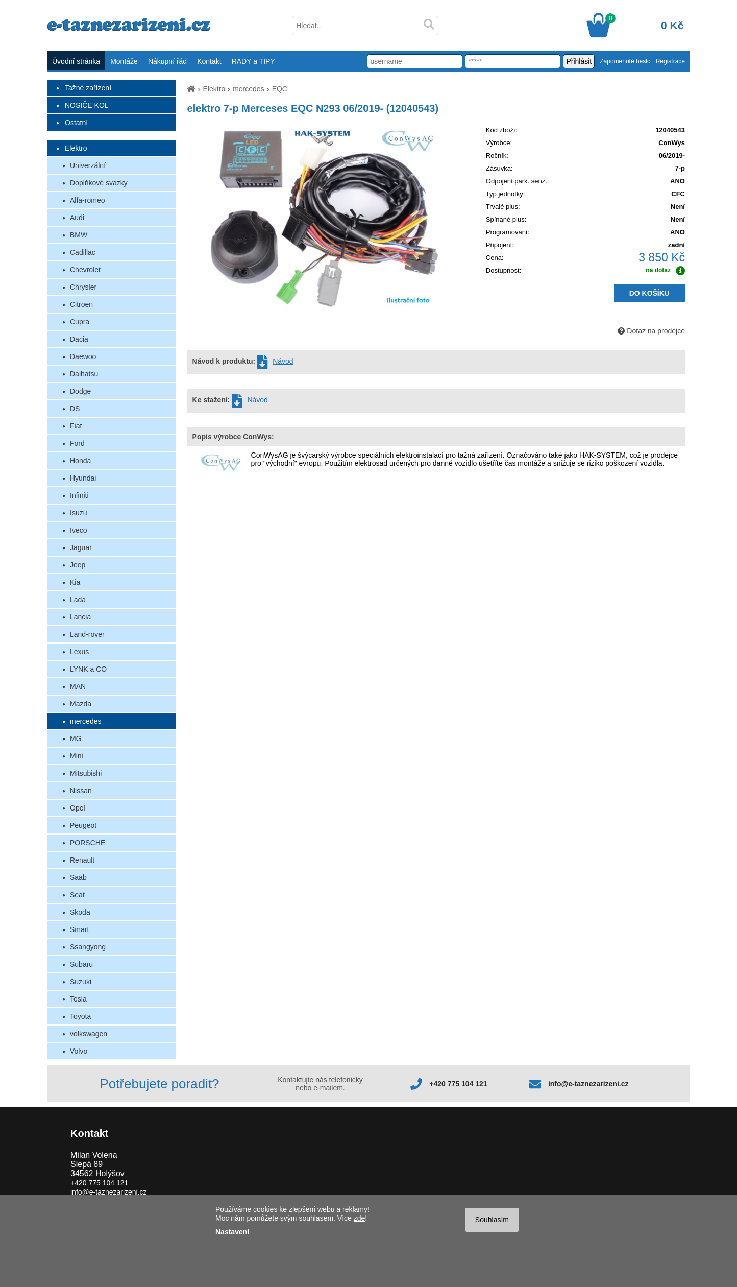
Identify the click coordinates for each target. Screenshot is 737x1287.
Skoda (80, 912)
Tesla (78, 999)
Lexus (79, 652)
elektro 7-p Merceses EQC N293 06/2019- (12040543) (313, 108)
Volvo (78, 1051)
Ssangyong (88, 947)
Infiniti (79, 495)
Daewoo (83, 356)
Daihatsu (84, 374)
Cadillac (82, 252)
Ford (77, 443)
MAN (78, 686)
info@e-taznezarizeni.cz (588, 1084)
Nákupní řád (167, 61)
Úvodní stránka (76, 61)
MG (76, 738)
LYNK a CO (88, 669)
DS (75, 408)
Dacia (79, 339)
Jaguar (81, 547)
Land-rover (87, 634)
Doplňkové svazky (99, 183)
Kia (75, 582)
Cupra (79, 322)
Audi (77, 217)
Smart (79, 929)
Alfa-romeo (87, 200)
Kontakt (209, 61)
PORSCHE (87, 843)
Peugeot (83, 825)
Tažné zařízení (88, 88)
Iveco (78, 530)
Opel (77, 808)
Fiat (76, 426)
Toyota (80, 1016)
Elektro (76, 148)
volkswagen (88, 1034)
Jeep (77, 565)
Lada (78, 599)
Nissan (81, 790)
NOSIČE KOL (87, 105)
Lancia (80, 617)
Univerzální (88, 165)
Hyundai (83, 478)
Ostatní (76, 122)
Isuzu (78, 513)
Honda (80, 461)
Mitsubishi (86, 773)
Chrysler (83, 287)
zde (359, 1218)
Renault (82, 860)
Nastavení (232, 1232)
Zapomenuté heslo (625, 61)
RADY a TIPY (253, 61)
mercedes (85, 721)
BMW (78, 235)
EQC (279, 89)
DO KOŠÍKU (649, 293)
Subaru (81, 964)
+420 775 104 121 (458, 1084)
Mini (76, 756)
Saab (78, 877)
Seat (77, 895)
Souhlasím (492, 1220)
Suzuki (80, 982)
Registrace (670, 61)
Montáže (124, 61)
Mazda (80, 704)
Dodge (80, 391)
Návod (283, 361)
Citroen (81, 304)
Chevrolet (85, 270)
